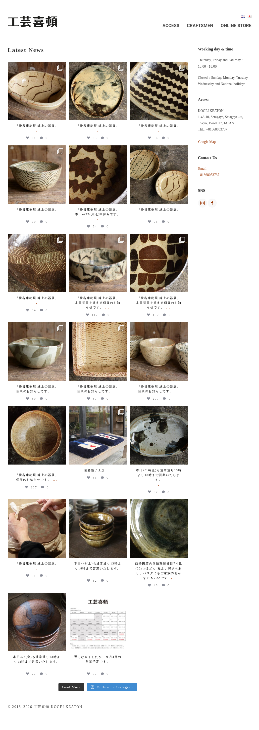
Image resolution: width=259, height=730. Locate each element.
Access (170, 25)
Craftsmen (200, 25)
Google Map (207, 142)
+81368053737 (208, 175)
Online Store (236, 25)
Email (202, 169)
